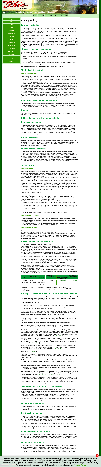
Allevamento (11, 54)
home (35, 15)
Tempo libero (11, 33)
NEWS (11, 61)
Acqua (11, 27)
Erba (11, 22)
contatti (66, 15)
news (46, 15)
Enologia (11, 39)
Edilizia (11, 30)
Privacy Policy (80, 465)
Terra (11, 25)
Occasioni (11, 51)
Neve (11, 58)
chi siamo (41, 15)
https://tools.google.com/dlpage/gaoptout (49, 374)
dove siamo (53, 15)
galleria (60, 15)
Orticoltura (11, 48)
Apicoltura (11, 45)
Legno (11, 19)
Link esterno (63, 280)
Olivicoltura (11, 42)
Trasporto (11, 36)
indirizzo (51, 383)
